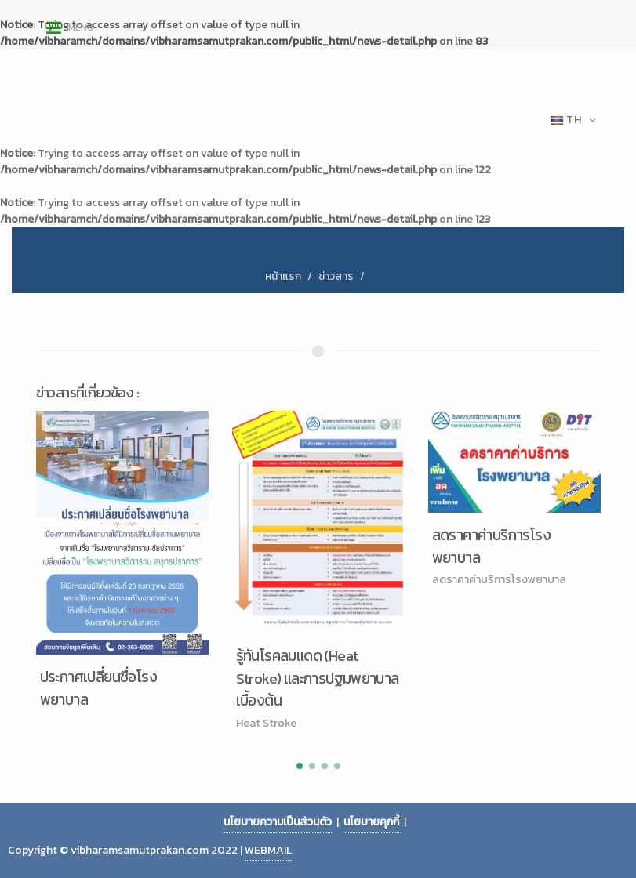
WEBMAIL (268, 850)
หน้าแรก (283, 276)
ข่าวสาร (336, 276)
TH (574, 120)
